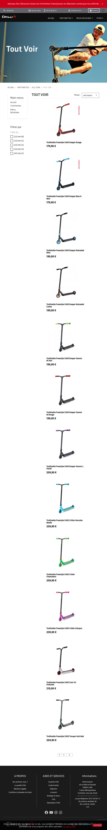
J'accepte (97, 825)
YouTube (51, 812)
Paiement (53, 789)
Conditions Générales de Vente (20, 792)
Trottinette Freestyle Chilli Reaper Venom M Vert (64, 360)
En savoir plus (69, 826)
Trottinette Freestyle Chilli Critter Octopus (64, 629)
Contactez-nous (84, 793)
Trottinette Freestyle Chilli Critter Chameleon (60, 576)
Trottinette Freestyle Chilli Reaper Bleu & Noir (64, 198)
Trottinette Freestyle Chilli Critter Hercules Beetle (64, 522)
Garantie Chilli (53, 782)
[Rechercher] (15, 10)
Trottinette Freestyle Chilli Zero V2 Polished (61, 684)
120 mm (19, 149)
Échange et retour (53, 796)
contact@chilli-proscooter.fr (87, 796)
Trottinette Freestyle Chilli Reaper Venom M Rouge (64, 414)
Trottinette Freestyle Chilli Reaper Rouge (63, 143)
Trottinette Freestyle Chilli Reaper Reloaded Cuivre (65, 306)
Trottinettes (65, 18)
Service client (36, 10)
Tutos (99, 18)
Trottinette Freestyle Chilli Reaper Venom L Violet (65, 468)
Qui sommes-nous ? (20, 782)
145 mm (19, 153)
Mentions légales (20, 789)
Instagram (56, 812)
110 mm (19, 137)
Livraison (53, 792)
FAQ (53, 799)
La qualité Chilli (20, 785)
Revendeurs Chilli (53, 803)
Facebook (46, 812)
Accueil (51, 18)
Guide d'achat (53, 785)
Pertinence (90, 95)
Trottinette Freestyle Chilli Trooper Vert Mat (65, 737)
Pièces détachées (83, 18)
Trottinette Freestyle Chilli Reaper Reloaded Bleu (65, 252)
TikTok (61, 812)
